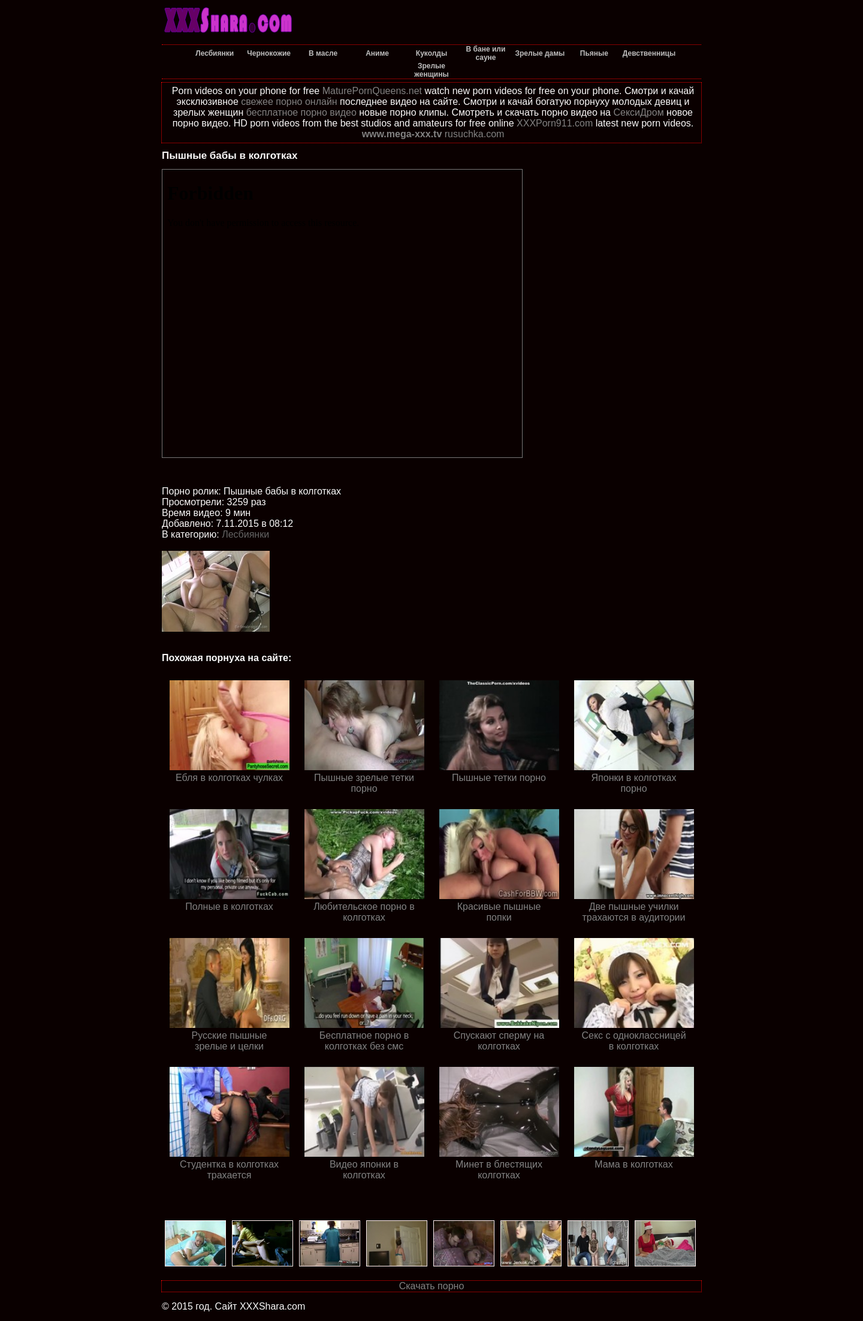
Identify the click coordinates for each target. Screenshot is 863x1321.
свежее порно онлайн (289, 101)
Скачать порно (431, 1286)
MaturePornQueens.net (372, 91)
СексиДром (638, 112)
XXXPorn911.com (555, 123)
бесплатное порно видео (301, 112)
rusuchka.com (475, 134)
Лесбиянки (245, 534)
